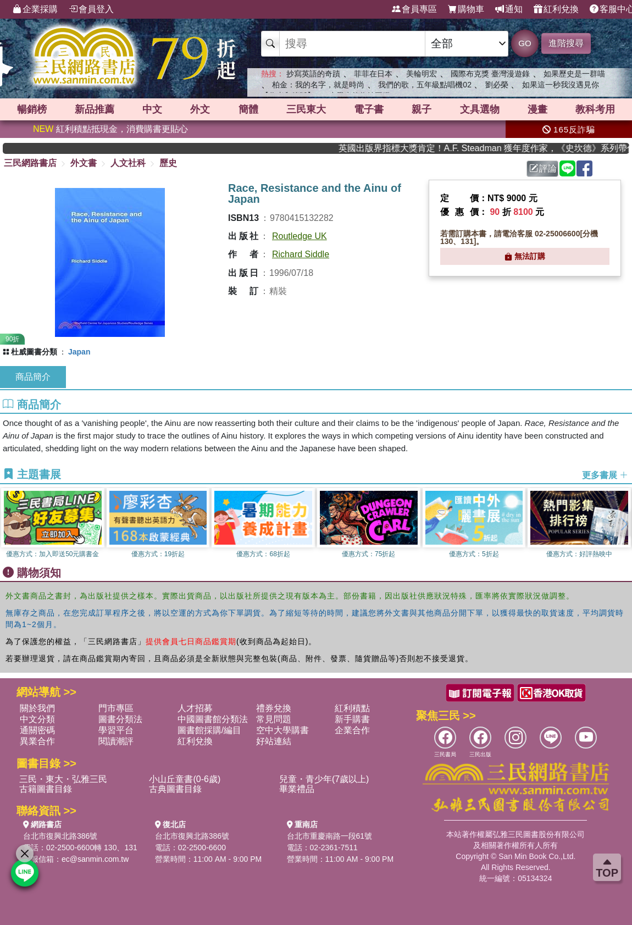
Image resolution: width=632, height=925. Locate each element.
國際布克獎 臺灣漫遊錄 (490, 73)
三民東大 (306, 109)
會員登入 (91, 9)
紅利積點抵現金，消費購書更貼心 (110, 129)
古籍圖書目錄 (45, 789)
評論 (543, 168)
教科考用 (595, 109)
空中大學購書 (282, 730)
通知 (509, 9)
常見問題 (273, 719)
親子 (421, 109)
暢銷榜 (32, 109)
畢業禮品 (296, 789)
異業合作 (37, 741)
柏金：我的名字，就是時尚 (318, 84)
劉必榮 (496, 84)
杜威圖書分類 (34, 351)
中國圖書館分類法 (213, 719)
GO (524, 43)
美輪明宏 (421, 73)
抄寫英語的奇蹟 (313, 73)
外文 (200, 109)
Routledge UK (299, 236)
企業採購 (35, 9)
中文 (152, 109)
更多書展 (605, 475)
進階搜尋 (566, 43)
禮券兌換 (273, 708)
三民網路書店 (30, 163)
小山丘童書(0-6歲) (184, 779)
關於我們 (37, 708)
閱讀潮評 (116, 741)
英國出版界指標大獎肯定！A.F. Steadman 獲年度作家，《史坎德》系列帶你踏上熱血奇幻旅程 (500, 148)
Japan (79, 351)
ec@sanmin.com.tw (95, 859)
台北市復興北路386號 (60, 836)
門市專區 (116, 708)
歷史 (168, 163)
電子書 (369, 109)
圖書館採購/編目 (209, 730)
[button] (624, 524)
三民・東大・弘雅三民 (63, 779)
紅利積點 (352, 708)
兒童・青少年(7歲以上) (324, 779)
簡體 (248, 109)
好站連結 (273, 741)
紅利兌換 (556, 9)
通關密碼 (37, 730)
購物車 (466, 9)
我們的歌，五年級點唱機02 (425, 84)
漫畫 (537, 109)
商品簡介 (33, 376)
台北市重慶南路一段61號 (330, 836)
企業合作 (352, 730)
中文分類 (37, 719)
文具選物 (480, 109)
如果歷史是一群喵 (574, 73)
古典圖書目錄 (175, 789)
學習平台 (116, 730)
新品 (94, 109)
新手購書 (352, 719)
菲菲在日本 (373, 73)
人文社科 (128, 163)
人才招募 (195, 708)
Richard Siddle (300, 254)
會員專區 (414, 9)
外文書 (83, 163)
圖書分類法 (120, 719)
